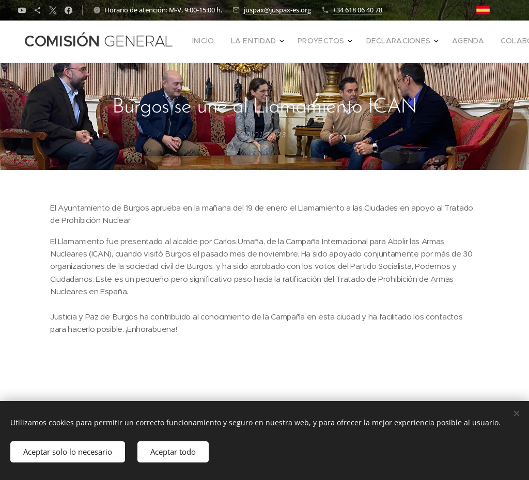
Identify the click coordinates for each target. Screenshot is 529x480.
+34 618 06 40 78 (357, 9)
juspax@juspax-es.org (277, 9)
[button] (477, 42)
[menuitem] (321, 42)
